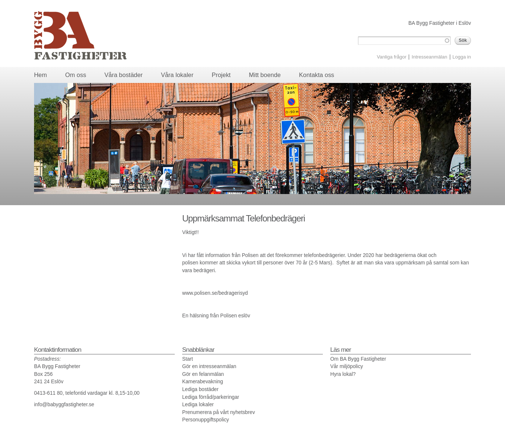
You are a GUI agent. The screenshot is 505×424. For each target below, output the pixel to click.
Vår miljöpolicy (346, 366)
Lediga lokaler (198, 404)
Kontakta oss (316, 74)
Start (187, 359)
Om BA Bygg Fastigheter (358, 359)
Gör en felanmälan (203, 374)
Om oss (75, 74)
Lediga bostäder (200, 389)
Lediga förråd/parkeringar (210, 397)
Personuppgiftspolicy (205, 420)
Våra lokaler (177, 74)
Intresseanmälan (429, 57)
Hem (40, 74)
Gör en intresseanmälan (209, 366)
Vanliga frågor (392, 57)
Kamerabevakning (202, 381)
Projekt (221, 74)
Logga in (461, 57)
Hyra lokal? (343, 374)
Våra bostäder (123, 74)
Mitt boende (265, 74)
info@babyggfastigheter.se (64, 404)
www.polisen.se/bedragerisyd (215, 293)
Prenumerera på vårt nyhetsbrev (218, 412)
